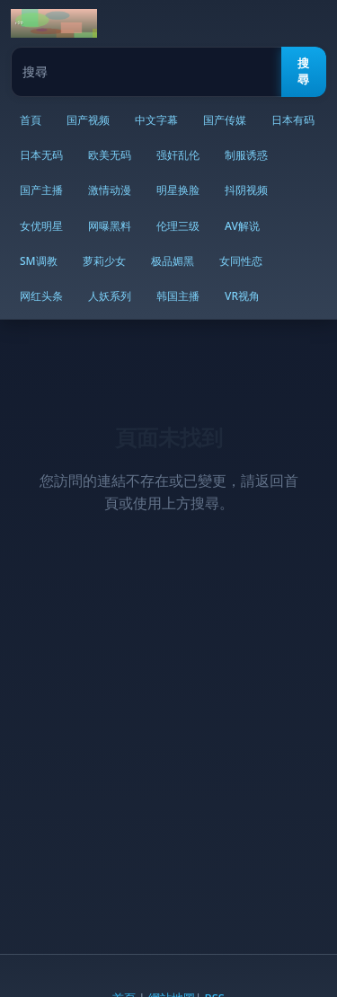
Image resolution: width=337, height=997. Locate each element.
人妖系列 (109, 296)
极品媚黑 (172, 261)
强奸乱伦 (178, 155)
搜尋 (303, 71)
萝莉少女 (104, 261)
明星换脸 (178, 190)
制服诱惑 (246, 155)
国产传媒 (224, 120)
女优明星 (41, 226)
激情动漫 (109, 190)
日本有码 (293, 120)
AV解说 (242, 226)
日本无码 (41, 155)
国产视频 (88, 120)
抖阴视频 (246, 190)
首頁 (30, 120)
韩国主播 (178, 296)
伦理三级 (178, 226)
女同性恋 (240, 261)
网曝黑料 (109, 226)
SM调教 (39, 261)
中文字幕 (156, 120)
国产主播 (41, 190)
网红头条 (41, 296)
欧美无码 (109, 155)
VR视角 (242, 296)
